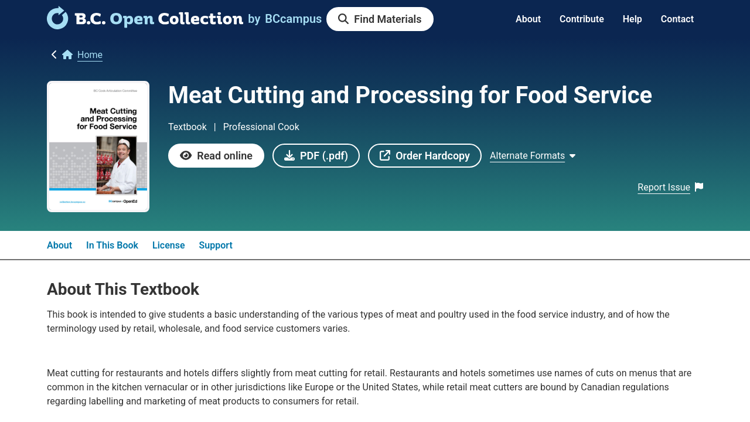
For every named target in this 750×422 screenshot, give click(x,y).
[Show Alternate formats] (532, 155)
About (528, 19)
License (168, 245)
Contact (677, 19)
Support (216, 245)
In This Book (112, 245)
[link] (145, 25)
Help (632, 19)
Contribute (582, 19)
